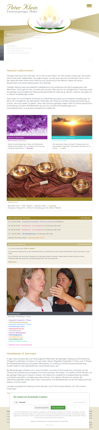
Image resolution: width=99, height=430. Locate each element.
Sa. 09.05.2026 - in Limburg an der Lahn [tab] (34, 230)
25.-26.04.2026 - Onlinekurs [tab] (35, 222)
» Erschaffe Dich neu (15, 337)
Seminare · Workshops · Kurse (19, 316)
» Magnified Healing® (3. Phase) (19, 324)
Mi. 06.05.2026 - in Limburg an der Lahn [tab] (34, 226)
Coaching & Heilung (17, 199)
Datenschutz (49, 425)
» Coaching (52, 206)
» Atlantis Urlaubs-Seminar (17, 341)
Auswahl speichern (42, 408)
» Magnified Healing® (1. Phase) (19, 320)
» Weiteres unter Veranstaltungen (20, 345)
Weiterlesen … (13, 262)
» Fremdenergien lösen (16, 326)
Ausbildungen (14, 313)
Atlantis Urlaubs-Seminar (64, 137)
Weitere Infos (13, 202)
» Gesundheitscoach (15, 339)
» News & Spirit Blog (84, 244)
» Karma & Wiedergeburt (17, 333)
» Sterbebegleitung (15, 335)
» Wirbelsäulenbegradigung (18, 322)
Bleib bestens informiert (17, 140)
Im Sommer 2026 (59, 140)
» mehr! (63, 148)
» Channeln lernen (14, 330)
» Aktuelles (29, 148)
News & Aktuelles (16, 137)
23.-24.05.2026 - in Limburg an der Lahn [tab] (30, 234)
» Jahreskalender (85, 217)
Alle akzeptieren (58, 408)
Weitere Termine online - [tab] (26, 238)
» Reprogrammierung (16, 328)
